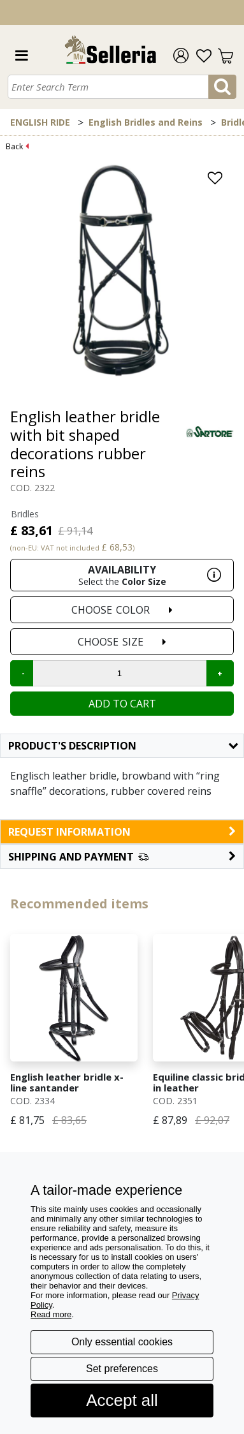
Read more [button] (51, 1314)
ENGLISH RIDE (40, 122)
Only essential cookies (122, 1341)
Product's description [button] (123, 746)
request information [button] (122, 832)
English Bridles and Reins (146, 122)
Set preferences (122, 1368)
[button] (122, 857)
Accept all (122, 1400)
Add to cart (122, 704)
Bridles (25, 514)
